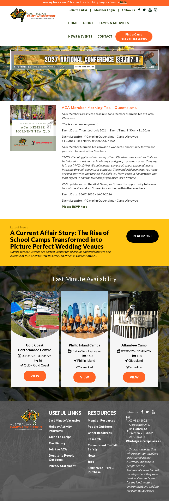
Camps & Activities (113, 23)
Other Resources (100, 433)
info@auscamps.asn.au (145, 441)
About (88, 23)
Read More (142, 236)
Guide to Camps (60, 437)
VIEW (34, 376)
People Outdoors (100, 426)
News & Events (80, 36)
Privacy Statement (62, 466)
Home (72, 23)
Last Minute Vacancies (64, 420)
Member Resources (101, 420)
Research (94, 439)
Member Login (104, 10)
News (92, 455)
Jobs (91, 461)
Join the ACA (78, 10)
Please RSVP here (74, 206)
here (123, 2)
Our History (57, 443)
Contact (104, 36)
